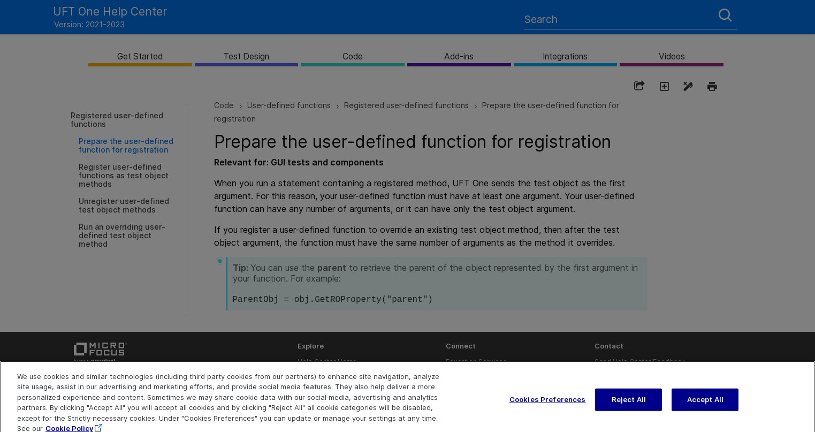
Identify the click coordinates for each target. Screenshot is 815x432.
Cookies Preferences (547, 405)
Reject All (629, 405)
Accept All (705, 405)
